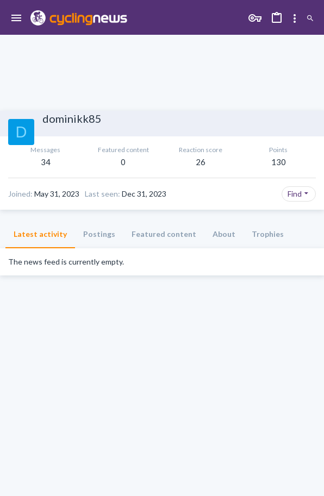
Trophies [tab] (268, 233)
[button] (16, 18)
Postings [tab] (99, 233)
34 (46, 162)
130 (278, 162)
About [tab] (224, 233)
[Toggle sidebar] (295, 18)
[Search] (310, 18)
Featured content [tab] (164, 233)
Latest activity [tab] (40, 233)
